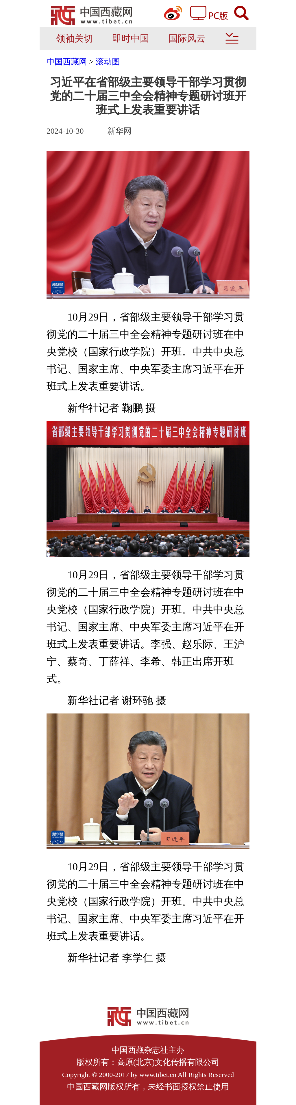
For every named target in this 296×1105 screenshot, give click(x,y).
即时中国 (130, 38)
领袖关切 (74, 38)
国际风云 (187, 38)
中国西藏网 (67, 61)
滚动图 (108, 61)
